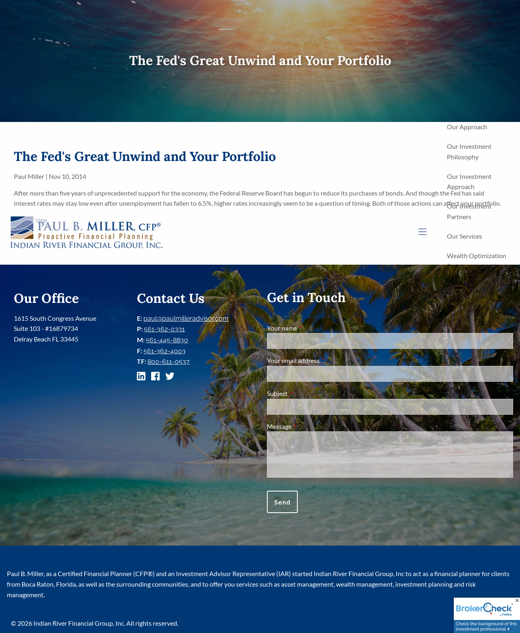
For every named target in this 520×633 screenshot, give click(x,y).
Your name (311, 328)
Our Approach (467, 127)
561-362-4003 (164, 351)
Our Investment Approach (469, 181)
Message (308, 426)
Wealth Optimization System (476, 261)
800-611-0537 (168, 361)
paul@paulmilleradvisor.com (186, 318)
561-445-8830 (167, 340)
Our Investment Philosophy (469, 151)
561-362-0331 (164, 329)
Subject (306, 393)
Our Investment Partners (469, 211)
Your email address (322, 360)
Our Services (464, 236)
